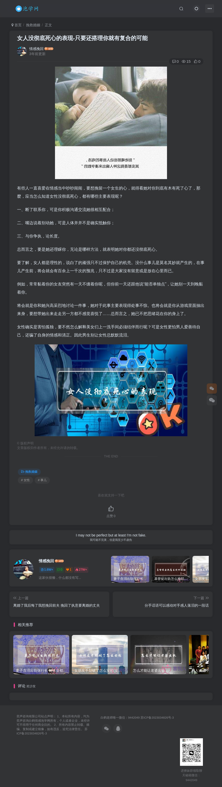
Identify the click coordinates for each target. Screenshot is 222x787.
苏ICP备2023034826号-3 (157, 717)
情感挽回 (36, 49)
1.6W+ (47, 569)
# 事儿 (42, 480)
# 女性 (25, 480)
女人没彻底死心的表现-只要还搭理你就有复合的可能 (82, 38)
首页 (16, 25)
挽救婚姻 (33, 25)
